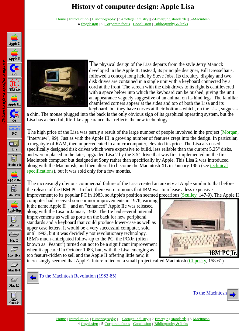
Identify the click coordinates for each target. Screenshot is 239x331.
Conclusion (142, 24)
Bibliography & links (171, 24)
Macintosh (201, 19)
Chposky (197, 260)
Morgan (229, 132)
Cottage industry (135, 19)
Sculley (189, 195)
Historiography (104, 19)
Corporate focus (117, 24)
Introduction (78, 19)
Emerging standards (170, 19)
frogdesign (89, 24)
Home (61, 19)
